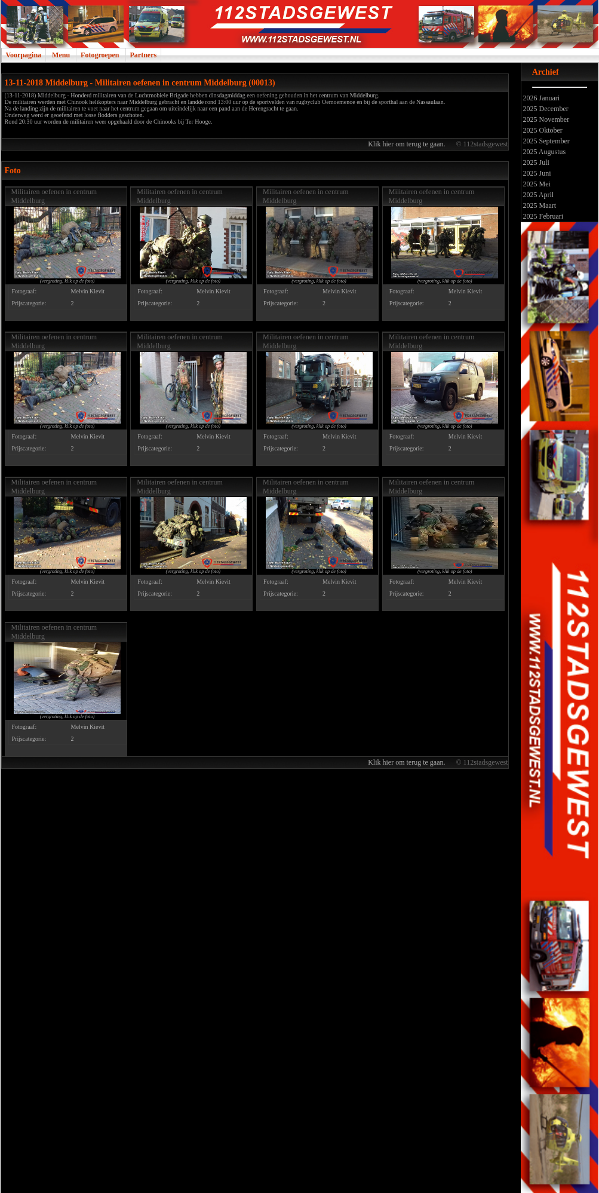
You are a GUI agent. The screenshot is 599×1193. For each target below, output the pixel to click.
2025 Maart (539, 205)
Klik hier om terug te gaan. (407, 144)
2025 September (545, 141)
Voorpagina (24, 55)
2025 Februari (542, 216)
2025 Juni (536, 173)
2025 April (537, 195)
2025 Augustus (543, 152)
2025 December (545, 109)
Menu (61, 55)
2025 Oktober (542, 130)
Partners (143, 55)
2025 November (545, 119)
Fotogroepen (100, 55)
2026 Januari (540, 98)
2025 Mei (536, 184)
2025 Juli (535, 162)
